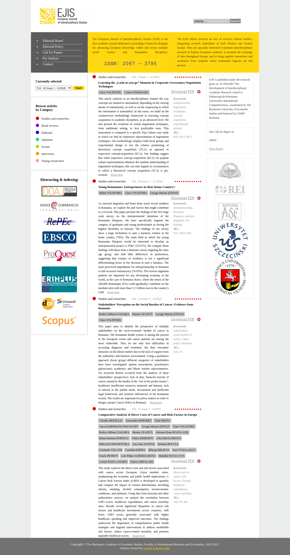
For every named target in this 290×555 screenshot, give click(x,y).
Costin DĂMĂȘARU (136, 92)
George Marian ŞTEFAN (164, 193)
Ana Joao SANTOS (143, 444)
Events (46, 147)
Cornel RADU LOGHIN (113, 461)
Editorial (47, 132)
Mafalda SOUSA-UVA (172, 455)
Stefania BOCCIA (168, 444)
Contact (48, 64)
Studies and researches (55, 118)
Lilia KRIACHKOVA (168, 438)
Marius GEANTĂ (142, 314)
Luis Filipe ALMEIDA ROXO (138, 455)
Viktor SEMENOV (142, 438)
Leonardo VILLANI (110, 450)
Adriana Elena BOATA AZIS (172, 432)
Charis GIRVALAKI (141, 461)
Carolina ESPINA (135, 450)
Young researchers (53, 161)
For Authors (50, 58)
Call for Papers (52, 52)
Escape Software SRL (156, 548)
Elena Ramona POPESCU (114, 438)
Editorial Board (53, 41)
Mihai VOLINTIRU (110, 193)
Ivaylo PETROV (108, 455)
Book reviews (50, 125)
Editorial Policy (53, 46)
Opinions (47, 139)
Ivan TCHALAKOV (184, 450)
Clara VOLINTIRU (110, 92)
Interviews (48, 154)
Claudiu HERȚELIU (111, 420)
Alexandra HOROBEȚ (139, 420)
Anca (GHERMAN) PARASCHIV (118, 426)
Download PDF (183, 92)
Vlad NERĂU (162, 420)
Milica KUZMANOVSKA (114, 444)
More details (216, 148)
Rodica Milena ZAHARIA (114, 314)
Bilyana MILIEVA (159, 450)
